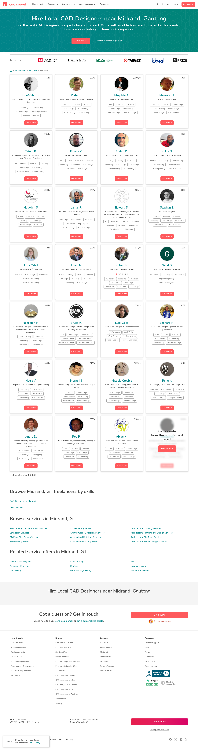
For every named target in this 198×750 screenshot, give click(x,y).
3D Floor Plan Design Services (24, 537)
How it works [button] (17, 638)
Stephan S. (167, 207)
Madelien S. (31, 207)
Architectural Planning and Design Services (152, 533)
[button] (53, 4)
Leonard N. (167, 323)
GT (35, 71)
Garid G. (167, 265)
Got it (9, 742)
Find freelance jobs (63, 648)
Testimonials (105, 657)
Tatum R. (31, 151)
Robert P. (122, 265)
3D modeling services (20, 662)
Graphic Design (138, 566)
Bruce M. (76, 323)
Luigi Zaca (121, 323)
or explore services (159, 730)
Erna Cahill (31, 265)
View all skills (17, 508)
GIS (132, 562)
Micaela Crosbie (122, 380)
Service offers (61, 652)
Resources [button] (149, 638)
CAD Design (16, 570)
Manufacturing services (21, 671)
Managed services (18, 648)
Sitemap (58, 704)
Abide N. (121, 436)
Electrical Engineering (80, 570)
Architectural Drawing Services (146, 528)
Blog (147, 648)
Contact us (104, 662)
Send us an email (64, 621)
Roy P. (76, 436)
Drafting (74, 566)
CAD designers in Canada (66, 685)
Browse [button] (58, 638)
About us (104, 643)
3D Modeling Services (20, 542)
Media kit (104, 652)
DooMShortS (30, 95)
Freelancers (20, 71)
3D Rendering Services (81, 528)
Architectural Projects (20, 562)
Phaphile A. (121, 95)
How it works (17, 643)
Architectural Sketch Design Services (149, 542)
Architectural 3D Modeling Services (87, 533)
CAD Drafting (76, 562)
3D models (60, 671)
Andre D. (31, 436)
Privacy (53, 740)
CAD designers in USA (65, 680)
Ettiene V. (76, 151)
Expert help (150, 662)
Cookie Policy (34, 743)
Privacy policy (106, 671)
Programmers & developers (22, 666)
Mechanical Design (140, 570)
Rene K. (167, 380)
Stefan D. (122, 151)
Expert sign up (151, 666)
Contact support (152, 643)
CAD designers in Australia (66, 694)
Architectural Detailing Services (85, 537)
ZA (30, 71)
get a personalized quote (90, 621)
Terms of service (107, 666)
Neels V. (31, 380)
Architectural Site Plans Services (146, 537)
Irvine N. (167, 151)
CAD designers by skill (65, 676)
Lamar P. (76, 207)
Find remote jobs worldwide (67, 662)
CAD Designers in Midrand (23, 501)
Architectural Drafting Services (85, 542)
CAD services (16, 657)
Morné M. (76, 380)
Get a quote (188, 4)
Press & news (106, 648)
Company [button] (104, 638)
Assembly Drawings (20, 566)
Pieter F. (76, 95)
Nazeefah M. (31, 323)
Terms (61, 740)
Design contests (18, 652)
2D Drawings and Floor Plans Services (28, 528)
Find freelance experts (64, 643)
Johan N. (76, 265)
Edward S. (121, 207)
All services (15, 676)
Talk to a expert (109, 41)
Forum (147, 652)
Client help (149, 657)
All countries (60, 699)
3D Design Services (19, 533)
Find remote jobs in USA (65, 666)
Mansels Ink (167, 95)
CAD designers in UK (64, 690)
